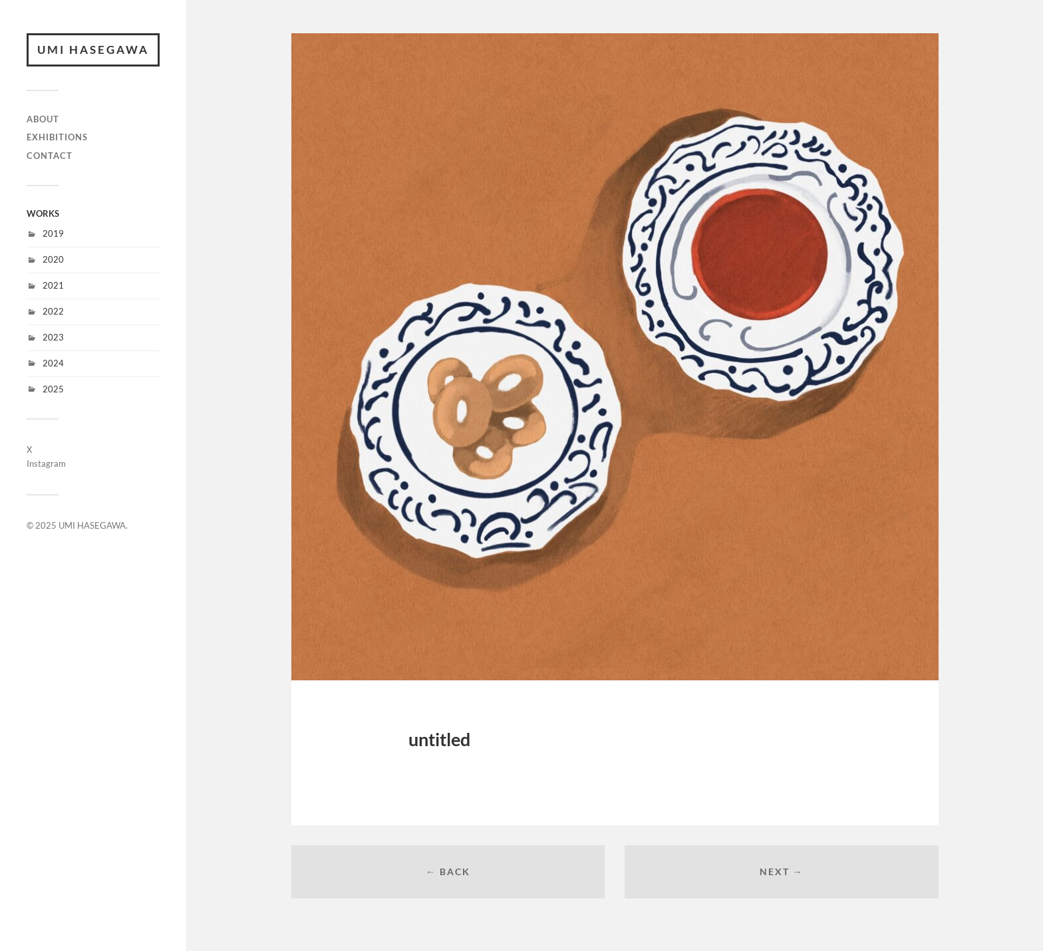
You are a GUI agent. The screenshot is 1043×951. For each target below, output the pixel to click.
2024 (53, 363)
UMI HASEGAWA (93, 50)
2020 (53, 259)
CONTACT (50, 155)
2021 (53, 285)
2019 (53, 233)
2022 (53, 311)
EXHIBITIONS (57, 137)
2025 (53, 389)
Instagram (46, 463)
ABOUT (43, 119)
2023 (53, 337)
